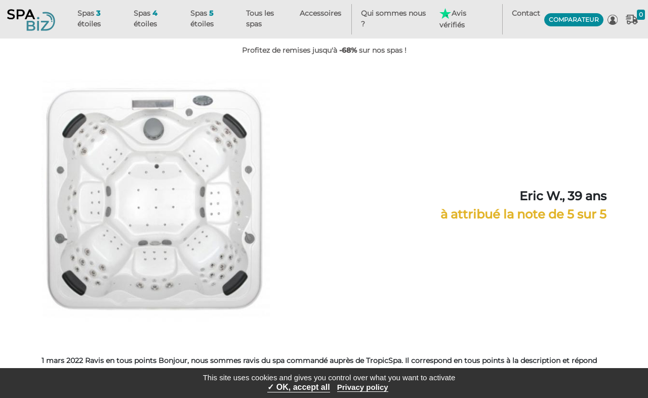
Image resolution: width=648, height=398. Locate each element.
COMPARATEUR (574, 19)
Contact (526, 13)
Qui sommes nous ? (393, 18)
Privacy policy (362, 387)
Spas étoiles (89, 18)
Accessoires (320, 13)
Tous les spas (260, 18)
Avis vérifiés (452, 18)
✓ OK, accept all (298, 387)
